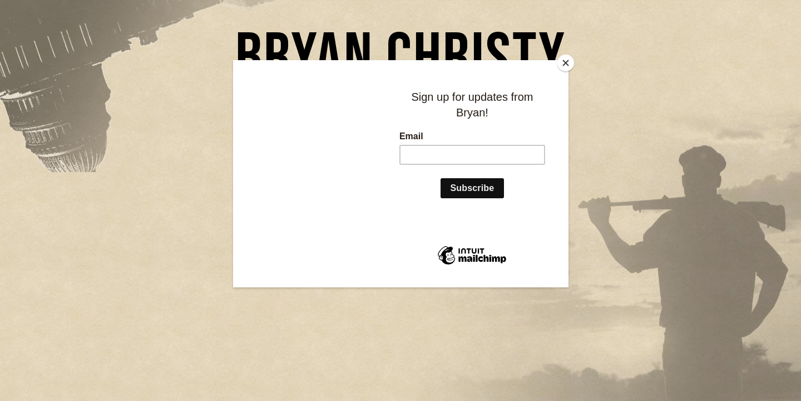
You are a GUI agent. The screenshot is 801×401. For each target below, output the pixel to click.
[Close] (565, 63)
